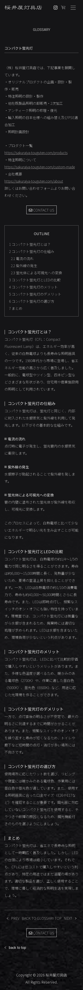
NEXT (68, 918)
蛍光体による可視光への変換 (36, 272)
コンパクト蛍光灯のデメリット (35, 294)
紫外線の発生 (24, 265)
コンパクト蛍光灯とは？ (30, 244)
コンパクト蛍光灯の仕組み (31, 251)
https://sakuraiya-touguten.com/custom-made (39, 166)
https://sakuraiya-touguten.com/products (36, 152)
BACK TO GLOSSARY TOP (42, 918)
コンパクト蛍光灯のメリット (33, 287)
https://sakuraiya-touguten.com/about (33, 181)
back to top (17, 948)
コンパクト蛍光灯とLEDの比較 (35, 279)
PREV (15, 918)
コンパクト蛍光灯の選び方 (31, 301)
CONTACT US (41, 210)
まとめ (15, 308)
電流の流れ (22, 258)
